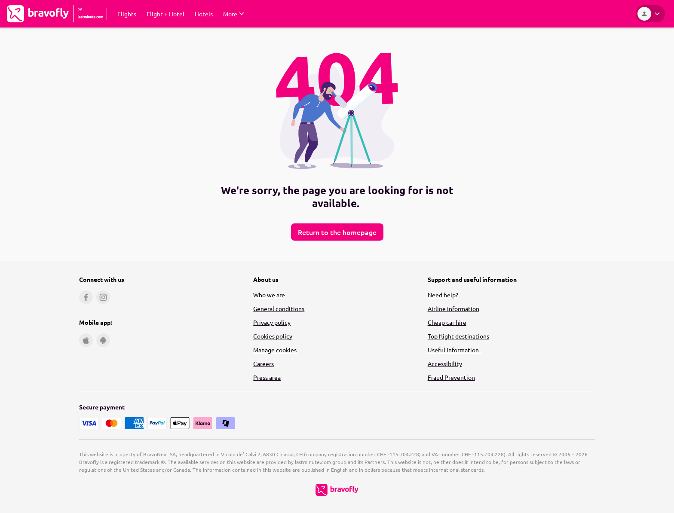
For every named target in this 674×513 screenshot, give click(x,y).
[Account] (650, 13)
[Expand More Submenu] (234, 13)
